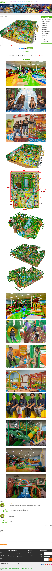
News (32, 1)
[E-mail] (48, 554)
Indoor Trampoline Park (46, 31)
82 (49, 525)
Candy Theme (44, 29)
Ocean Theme (44, 25)
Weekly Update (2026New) (46, 19)
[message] (46, 559)
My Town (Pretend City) (46, 21)
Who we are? (2, 552)
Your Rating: (1, 530)
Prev (45, 525)
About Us (15, 1)
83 (50, 525)
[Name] (48, 553)
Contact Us (35, 1)
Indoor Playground (22, 1)
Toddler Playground (45, 41)
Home (11, 1)
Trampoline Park (27, 563)
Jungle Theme (44, 23)
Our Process (2, 555)
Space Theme (44, 27)
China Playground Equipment (20, 563)
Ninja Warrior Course (45, 33)
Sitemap (1, 569)
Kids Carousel (44, 35)
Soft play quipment (45, 37)
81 (48, 525)
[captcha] (48, 556)
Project (28, 1)
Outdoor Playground (45, 39)
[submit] (50, 559)
